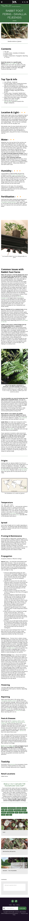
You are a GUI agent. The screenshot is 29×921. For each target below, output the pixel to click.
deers (20, 812)
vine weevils (18, 722)
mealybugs (14, 721)
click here (22, 730)
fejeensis (24, 808)
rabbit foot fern (11, 808)
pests (17, 514)
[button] (1, 2)
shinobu (24, 810)
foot (3, 810)
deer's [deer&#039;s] (25, 812)
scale (6, 722)
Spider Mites (10, 429)
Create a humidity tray (17, 175)
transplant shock (10, 648)
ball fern (3, 812)
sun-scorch (13, 513)
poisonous (12, 764)
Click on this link (23, 417)
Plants (6, 5)
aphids (19, 721)
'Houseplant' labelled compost (8, 701)
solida (3, 814)
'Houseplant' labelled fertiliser (8, 202)
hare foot (11, 810)
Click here (8, 709)
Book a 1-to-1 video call (11, 63)
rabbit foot (4, 808)
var (10, 814)
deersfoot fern (10, 812)
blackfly (13, 722)
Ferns (10, 5)
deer (17, 812)
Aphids (10, 101)
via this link (18, 710)
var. (7, 814)
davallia (18, 808)
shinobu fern (17, 810)
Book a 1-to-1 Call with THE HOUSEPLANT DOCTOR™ (14, 785)
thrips (9, 722)
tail (6, 810)
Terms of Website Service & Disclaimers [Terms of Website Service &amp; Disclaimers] (9, 913)
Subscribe (22, 908)
